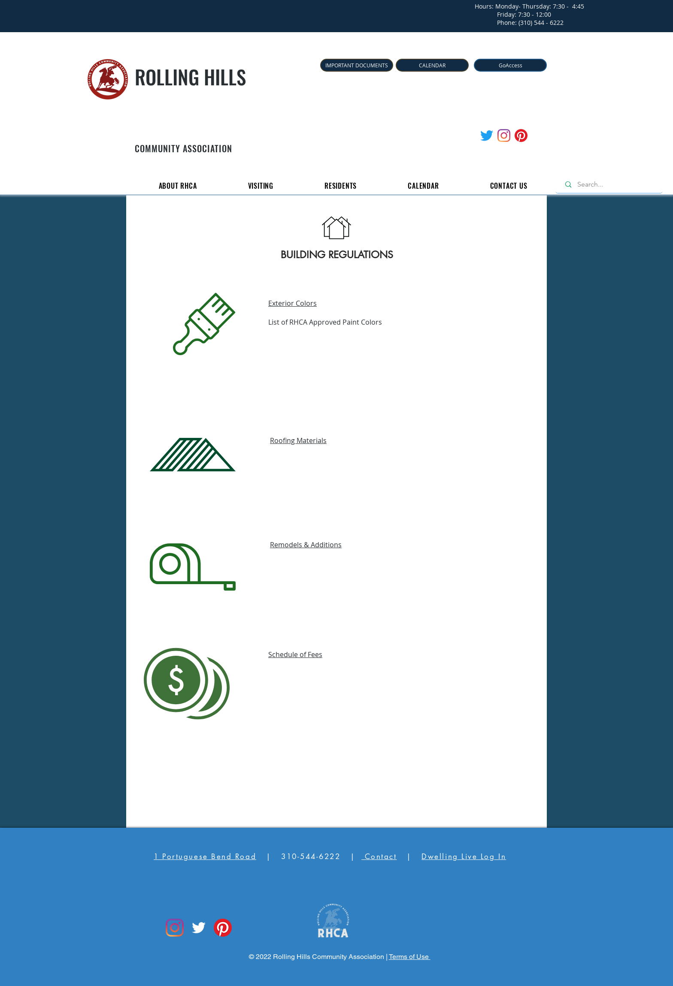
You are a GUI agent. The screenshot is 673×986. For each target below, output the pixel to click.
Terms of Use (409, 957)
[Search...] (611, 184)
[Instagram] (503, 135)
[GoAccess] (510, 65)
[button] (178, 185)
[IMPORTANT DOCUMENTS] (356, 65)
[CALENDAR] (432, 65)
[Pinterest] (521, 135)
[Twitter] (486, 135)
